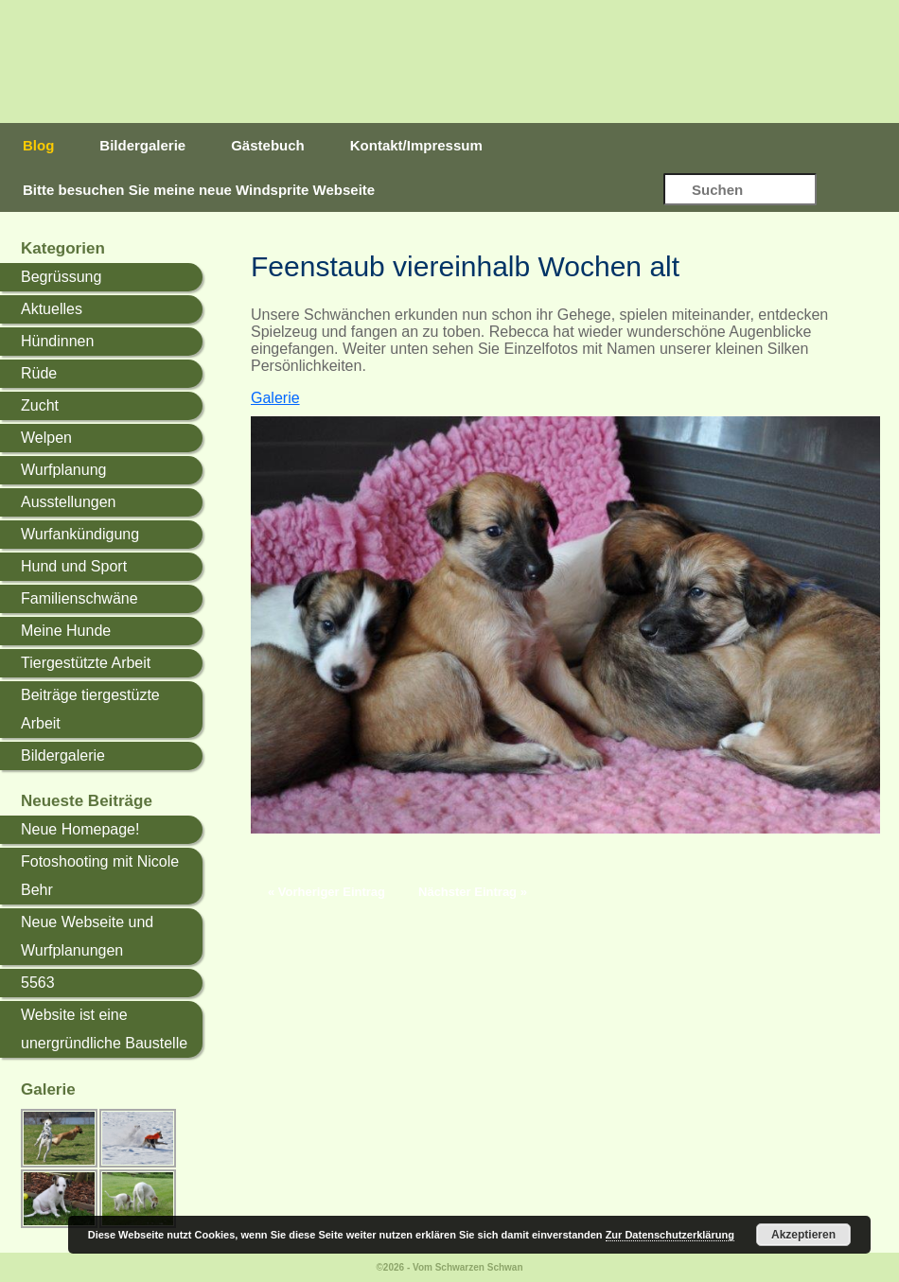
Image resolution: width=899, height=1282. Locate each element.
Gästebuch (268, 145)
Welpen (46, 438)
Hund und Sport (74, 566)
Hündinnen (57, 341)
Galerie (275, 398)
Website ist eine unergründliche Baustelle (104, 1029)
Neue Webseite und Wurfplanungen (87, 936)
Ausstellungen (68, 502)
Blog (38, 145)
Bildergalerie (142, 145)
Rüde (39, 373)
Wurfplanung (63, 470)
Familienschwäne (79, 598)
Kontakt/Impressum (416, 145)
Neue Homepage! (80, 829)
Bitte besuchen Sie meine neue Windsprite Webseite (199, 190)
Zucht (40, 405)
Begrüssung (61, 277)
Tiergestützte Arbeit (85, 663)
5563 (38, 983)
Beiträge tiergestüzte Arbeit (90, 709)
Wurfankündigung (80, 534)
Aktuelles (51, 309)
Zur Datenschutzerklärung (670, 1234)
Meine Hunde (66, 631)
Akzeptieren (803, 1234)
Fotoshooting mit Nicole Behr (100, 875)
